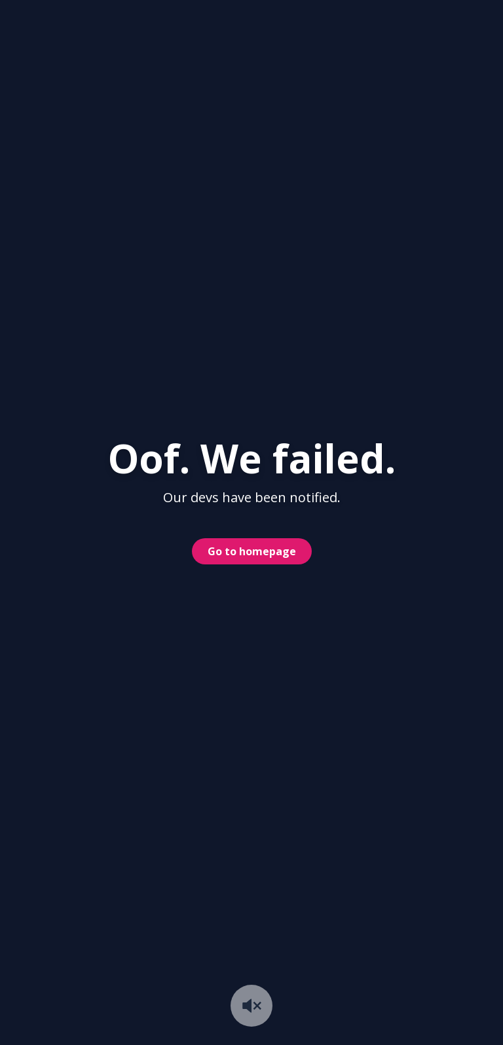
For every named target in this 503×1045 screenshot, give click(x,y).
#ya (468, 101)
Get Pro (400, 30)
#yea (424, 101)
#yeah (374, 101)
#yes (325, 101)
